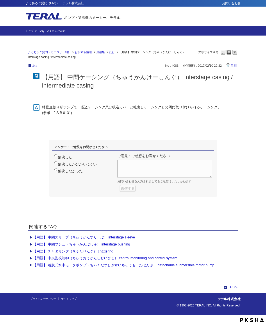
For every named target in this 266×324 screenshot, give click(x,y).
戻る (34, 65)
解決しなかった (70, 171)
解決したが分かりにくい (77, 164)
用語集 (100, 52)
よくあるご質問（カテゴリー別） (49, 52)
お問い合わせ (231, 3)
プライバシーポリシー (43, 298)
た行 (112, 52)
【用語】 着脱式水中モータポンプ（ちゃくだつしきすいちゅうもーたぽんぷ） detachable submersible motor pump (123, 265)
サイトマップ (69, 298)
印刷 (233, 65)
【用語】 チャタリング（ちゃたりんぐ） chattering (73, 251)
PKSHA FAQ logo (252, 320)
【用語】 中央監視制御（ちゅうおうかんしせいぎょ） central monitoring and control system (105, 258)
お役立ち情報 (83, 52)
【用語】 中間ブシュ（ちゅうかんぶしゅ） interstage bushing (81, 244)
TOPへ (233, 287)
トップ (30, 30)
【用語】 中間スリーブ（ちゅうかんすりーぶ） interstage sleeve (84, 237)
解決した (65, 157)
